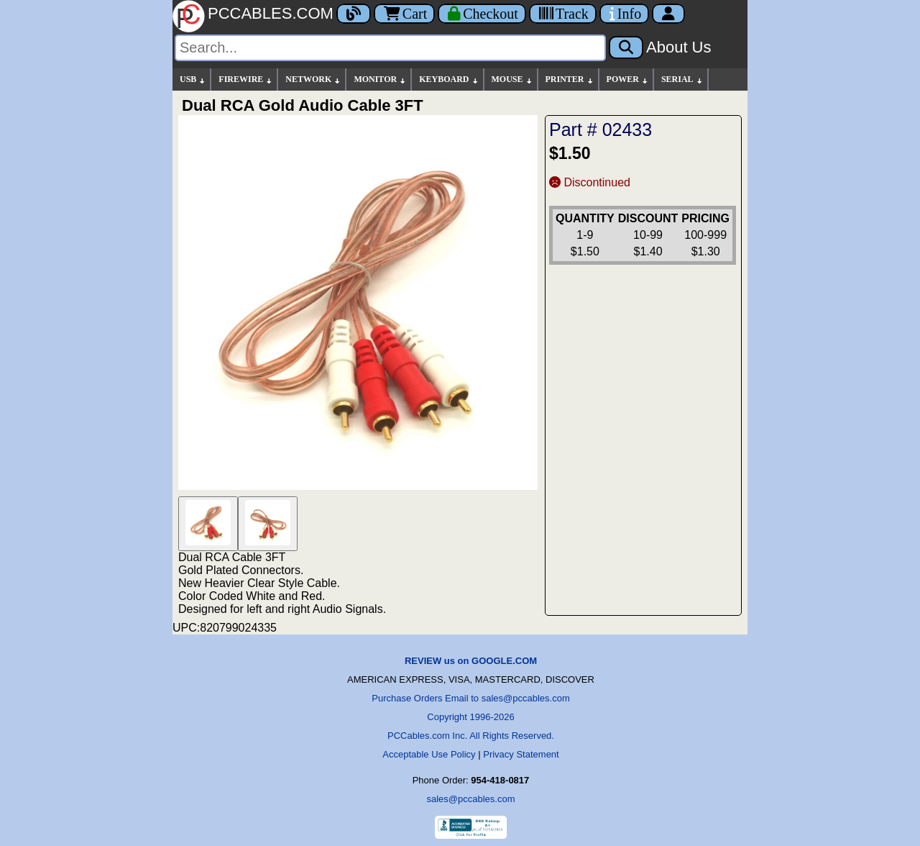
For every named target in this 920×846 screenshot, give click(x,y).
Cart (404, 13)
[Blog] (353, 14)
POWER (628, 79)
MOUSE (512, 79)
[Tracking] (563, 14)
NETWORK (313, 79)
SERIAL (682, 79)
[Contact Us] (624, 14)
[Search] (390, 48)
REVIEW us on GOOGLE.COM (471, 660)
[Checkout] (482, 14)
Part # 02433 (600, 129)
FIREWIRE (245, 79)
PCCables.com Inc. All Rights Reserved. (470, 735)
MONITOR (380, 79)
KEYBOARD (449, 79)
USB (193, 79)
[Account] (668, 14)
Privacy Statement (521, 754)
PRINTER (570, 79)
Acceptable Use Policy (428, 754)
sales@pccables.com (470, 798)
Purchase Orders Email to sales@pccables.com (470, 698)
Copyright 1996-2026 (470, 716)
